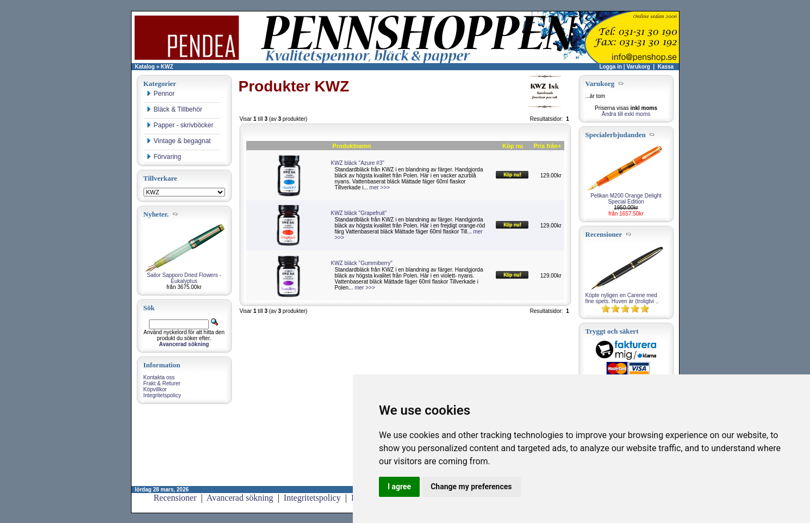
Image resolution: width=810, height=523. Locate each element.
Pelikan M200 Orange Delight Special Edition (626, 199)
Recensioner (174, 497)
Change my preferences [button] (471, 486)
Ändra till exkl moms (626, 114)
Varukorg (638, 67)
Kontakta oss (159, 377)
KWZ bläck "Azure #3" (357, 163)
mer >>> (380, 187)
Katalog (145, 67)
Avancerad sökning (240, 497)
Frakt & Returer (162, 383)
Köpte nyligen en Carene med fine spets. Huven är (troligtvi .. (622, 298)
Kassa (666, 67)
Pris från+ (547, 146)
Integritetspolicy (162, 395)
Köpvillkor (155, 389)
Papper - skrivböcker (180, 125)
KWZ (167, 67)
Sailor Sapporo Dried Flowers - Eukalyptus (184, 278)
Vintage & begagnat (178, 141)
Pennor (160, 93)
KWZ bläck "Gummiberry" (361, 263)
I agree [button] (399, 486)
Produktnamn (352, 146)
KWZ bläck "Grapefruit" (359, 213)
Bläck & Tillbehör (174, 109)
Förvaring (164, 157)
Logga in (610, 67)
